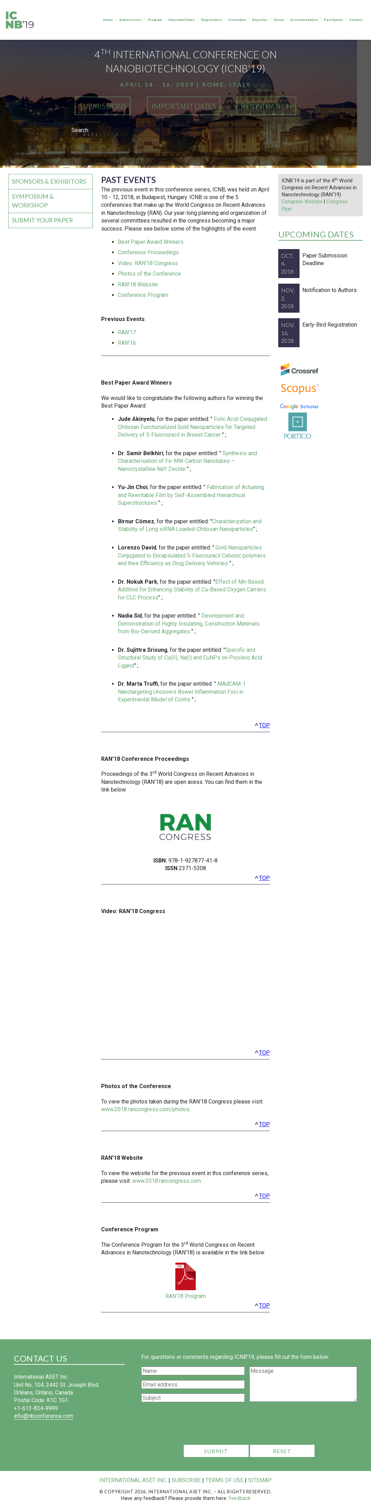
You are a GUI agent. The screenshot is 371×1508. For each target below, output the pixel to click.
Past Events (333, 20)
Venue (279, 20)
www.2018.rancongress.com (166, 1181)
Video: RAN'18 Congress (148, 263)
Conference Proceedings (148, 252)
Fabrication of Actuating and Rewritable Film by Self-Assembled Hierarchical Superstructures (191, 495)
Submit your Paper (42, 220)
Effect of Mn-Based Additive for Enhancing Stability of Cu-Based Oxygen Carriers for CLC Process (192, 589)
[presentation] (249, 1425)
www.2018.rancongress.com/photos (145, 1109)
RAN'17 (127, 332)
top (264, 725)
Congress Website (302, 202)
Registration (211, 20)
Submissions (130, 20)
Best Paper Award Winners (150, 242)
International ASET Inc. (133, 1480)
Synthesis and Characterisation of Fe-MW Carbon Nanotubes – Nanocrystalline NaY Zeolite (187, 461)
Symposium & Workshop (33, 201)
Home (108, 20)
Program (155, 20)
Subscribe (186, 1480)
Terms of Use (224, 1480)
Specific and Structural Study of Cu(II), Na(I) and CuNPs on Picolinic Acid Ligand (190, 658)
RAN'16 (127, 343)
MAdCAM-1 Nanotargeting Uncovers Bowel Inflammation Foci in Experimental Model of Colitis (182, 691)
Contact (355, 20)
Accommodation (304, 20)
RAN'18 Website (138, 284)
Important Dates (181, 20)
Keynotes (259, 20)
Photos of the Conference (149, 273)
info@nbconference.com (43, 1416)
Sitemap (260, 1480)
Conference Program (143, 295)
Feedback (239, 1498)
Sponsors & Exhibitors (49, 181)
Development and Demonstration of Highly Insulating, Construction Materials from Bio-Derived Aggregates (189, 623)
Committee (237, 20)
